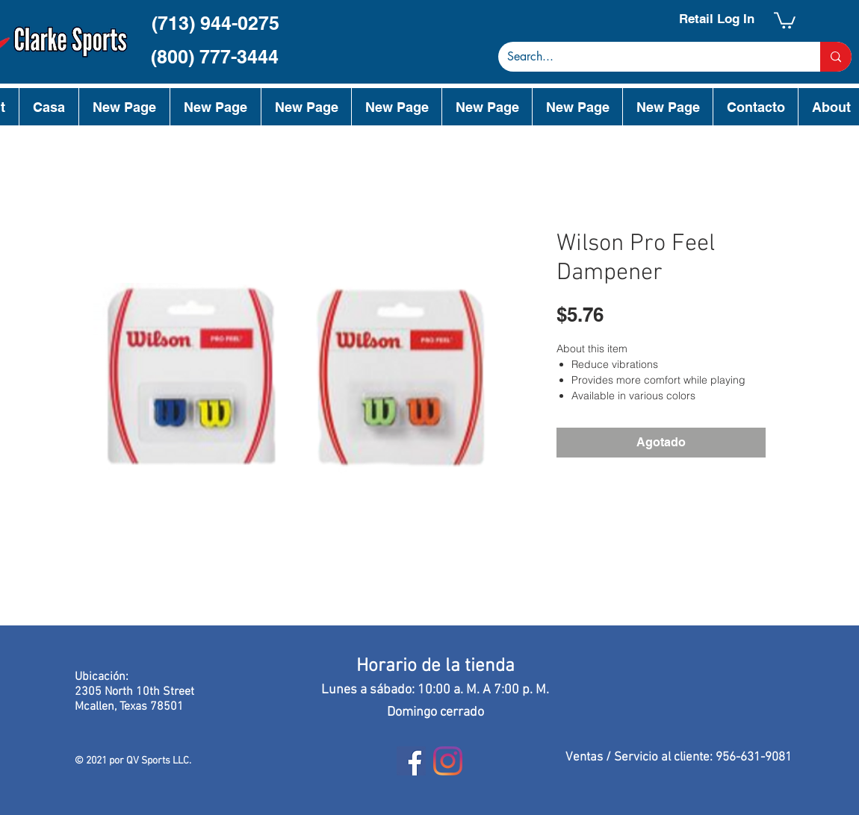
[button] (785, 19)
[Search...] (648, 57)
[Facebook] (411, 760)
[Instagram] (447, 760)
